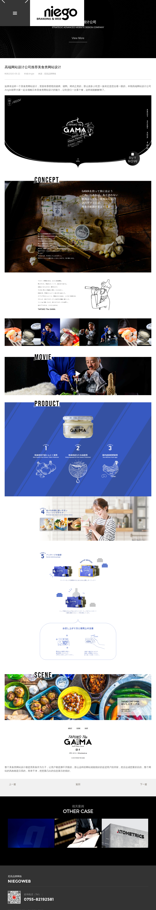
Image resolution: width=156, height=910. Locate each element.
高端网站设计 (139, 86)
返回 (78, 784)
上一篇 (12, 784)
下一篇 (143, 784)
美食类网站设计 (29, 86)
